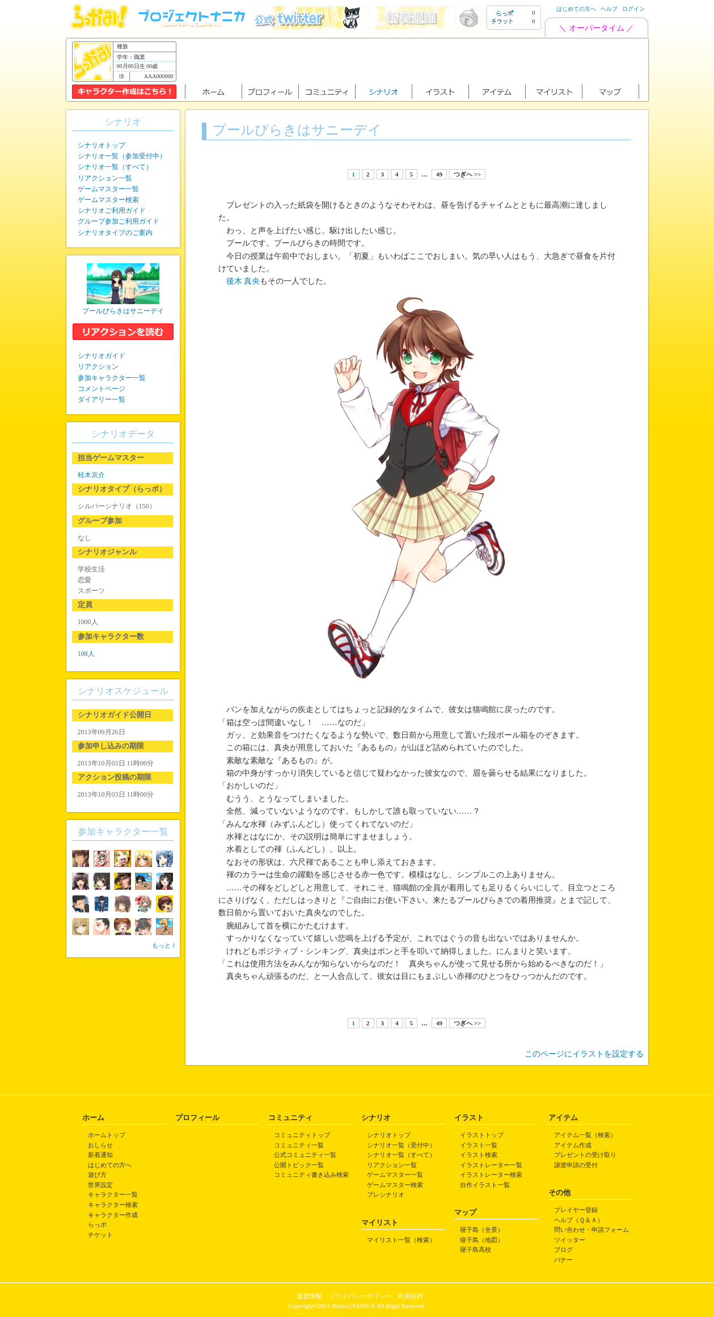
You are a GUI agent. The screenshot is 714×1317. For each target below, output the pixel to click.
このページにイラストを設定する (584, 1054)
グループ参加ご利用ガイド (118, 221)
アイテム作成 (573, 1145)
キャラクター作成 (113, 1214)
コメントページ (101, 389)
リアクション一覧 (105, 178)
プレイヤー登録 (576, 1209)
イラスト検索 (478, 1154)
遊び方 (97, 1174)
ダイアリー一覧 (101, 399)
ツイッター (569, 1239)
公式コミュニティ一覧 (305, 1154)
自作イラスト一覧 (485, 1184)
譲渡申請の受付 (576, 1165)
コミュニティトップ (302, 1134)
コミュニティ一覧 (299, 1145)
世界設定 (100, 1184)
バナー (563, 1259)
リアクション (98, 367)
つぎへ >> (467, 174)
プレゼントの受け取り (585, 1154)
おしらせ (100, 1145)
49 (439, 174)
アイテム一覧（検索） (585, 1134)
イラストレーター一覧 (491, 1165)
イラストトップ (482, 1134)
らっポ (97, 1224)
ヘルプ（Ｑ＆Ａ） (578, 1220)
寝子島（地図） (482, 1239)
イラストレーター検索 (491, 1174)
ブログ (563, 1249)
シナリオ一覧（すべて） (115, 167)
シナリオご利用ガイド (112, 210)
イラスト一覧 (478, 1145)
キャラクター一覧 (113, 1194)
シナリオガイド (101, 356)
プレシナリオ (385, 1194)
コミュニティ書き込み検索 (311, 1174)
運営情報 (309, 1296)
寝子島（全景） (482, 1229)
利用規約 (410, 1296)
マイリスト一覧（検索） (401, 1239)
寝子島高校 (475, 1249)
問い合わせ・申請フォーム (591, 1229)
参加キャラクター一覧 (112, 378)
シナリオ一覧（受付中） (401, 1145)
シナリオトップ (101, 145)
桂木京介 (91, 475)
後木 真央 (243, 281)
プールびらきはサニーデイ (123, 311)
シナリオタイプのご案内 (115, 233)
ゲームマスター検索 (108, 200)
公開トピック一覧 (299, 1165)
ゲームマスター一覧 (108, 189)
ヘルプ (609, 9)
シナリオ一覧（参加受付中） (122, 156)
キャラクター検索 (113, 1204)
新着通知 (100, 1154)
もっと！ (164, 945)
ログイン (633, 9)
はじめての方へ (576, 9)
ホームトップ (106, 1134)
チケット (100, 1234)
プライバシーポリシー (360, 1296)
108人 (86, 654)
